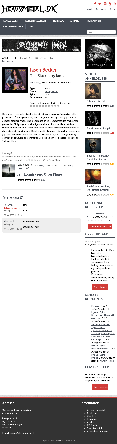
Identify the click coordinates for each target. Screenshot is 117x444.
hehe (25, 204)
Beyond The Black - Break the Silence (98, 157)
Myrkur (94, 357)
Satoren (8, 205)
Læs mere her (101, 387)
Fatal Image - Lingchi (99, 128)
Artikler (90, 422)
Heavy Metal (51, 91)
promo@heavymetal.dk (22, 432)
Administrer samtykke (97, 431)
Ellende (100, 213)
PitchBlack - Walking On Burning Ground (98, 188)
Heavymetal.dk (29, 9)
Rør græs (95, 306)
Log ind (89, 9)
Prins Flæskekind (99, 348)
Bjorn (44, 58)
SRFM (41, 165)
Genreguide (92, 418)
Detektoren (94, 21)
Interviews (58, 21)
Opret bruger (100, 9)
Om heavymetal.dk (95, 409)
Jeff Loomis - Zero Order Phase (40, 174)
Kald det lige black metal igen (100, 338)
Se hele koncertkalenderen (101, 226)
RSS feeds (91, 425)
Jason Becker (43, 70)
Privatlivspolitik (94, 428)
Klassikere (91, 415)
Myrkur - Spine (98, 312)
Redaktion (91, 412)
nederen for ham (31, 221)
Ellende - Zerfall (96, 101)
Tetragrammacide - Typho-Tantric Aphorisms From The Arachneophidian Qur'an (103, 329)
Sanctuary (35, 82)
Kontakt (113, 9)
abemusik (9, 221)
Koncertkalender (35, 21)
